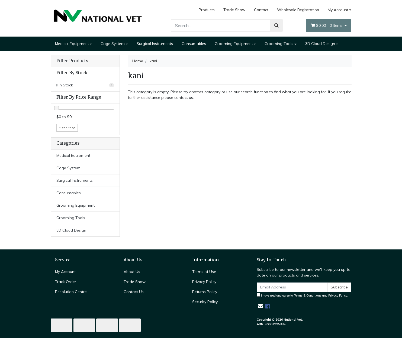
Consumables (194, 43)
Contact (261, 9)
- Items (327, 25)
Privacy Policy (204, 281)
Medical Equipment (72, 43)
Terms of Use (204, 271)
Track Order (65, 281)
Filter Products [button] (72, 60)
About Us (132, 271)
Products (207, 9)
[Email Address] (292, 287)
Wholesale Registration (298, 9)
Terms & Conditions (307, 295)
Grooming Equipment (234, 43)
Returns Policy (204, 291)
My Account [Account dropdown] (338, 9)
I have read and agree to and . (302, 295)
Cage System (113, 43)
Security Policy (205, 301)
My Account (65, 271)
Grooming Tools (279, 43)
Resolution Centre (71, 291)
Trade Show (234, 9)
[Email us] (260, 306)
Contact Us (134, 291)
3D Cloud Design (320, 43)
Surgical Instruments (155, 43)
